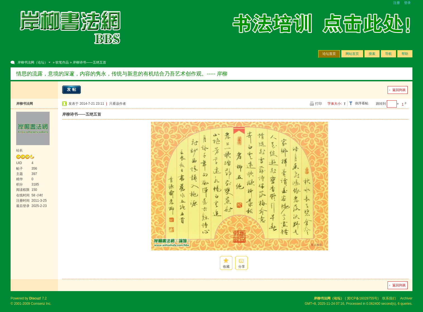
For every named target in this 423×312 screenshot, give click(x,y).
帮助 (405, 54)
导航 (388, 54)
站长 (19, 150)
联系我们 (389, 298)
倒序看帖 (361, 103)
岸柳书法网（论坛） (33, 62)
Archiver (406, 298)
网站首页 (352, 54)
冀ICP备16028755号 (362, 298)
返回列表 (399, 90)
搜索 (372, 54)
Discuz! (35, 298)
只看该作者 (117, 104)
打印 (318, 104)
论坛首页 (329, 54)
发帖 (72, 89)
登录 (407, 3)
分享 (241, 267)
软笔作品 (62, 62)
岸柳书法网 (24, 104)
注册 (396, 3)
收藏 (226, 267)
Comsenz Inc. (41, 304)
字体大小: (334, 104)
